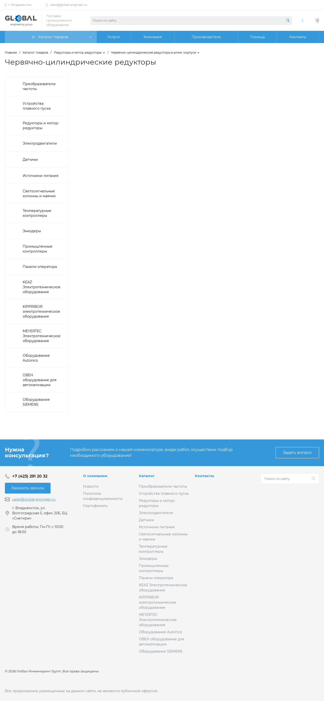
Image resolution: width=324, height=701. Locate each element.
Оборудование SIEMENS (161, 651)
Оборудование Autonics (160, 632)
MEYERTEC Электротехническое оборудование (158, 619)
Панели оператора (156, 578)
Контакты (204, 475)
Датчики (146, 520)
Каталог (147, 475)
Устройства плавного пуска (163, 493)
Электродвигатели (156, 513)
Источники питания (157, 527)
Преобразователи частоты (163, 486)
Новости (91, 486)
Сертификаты (95, 506)
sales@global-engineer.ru (68, 5)
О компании (95, 475)
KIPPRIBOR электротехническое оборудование (157, 602)
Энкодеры (148, 558)
